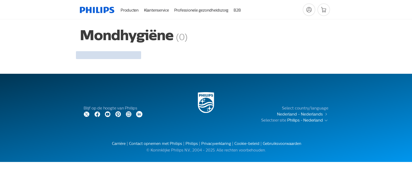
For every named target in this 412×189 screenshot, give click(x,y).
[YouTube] (108, 114)
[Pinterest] (118, 114)
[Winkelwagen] (323, 9)
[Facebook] (97, 114)
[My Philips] (309, 9)
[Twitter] (87, 114)
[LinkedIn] (139, 114)
